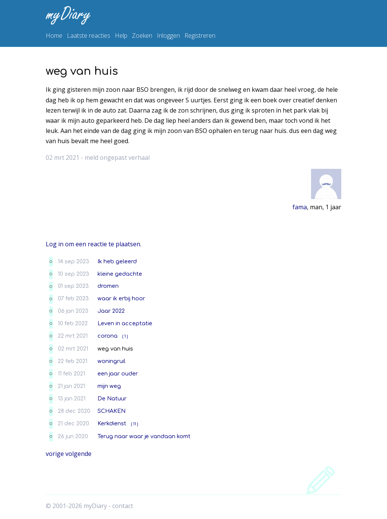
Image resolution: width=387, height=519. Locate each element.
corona (108, 336)
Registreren (199, 35)
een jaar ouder (118, 374)
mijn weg (109, 386)
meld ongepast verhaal (117, 157)
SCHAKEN (111, 411)
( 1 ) (125, 336)
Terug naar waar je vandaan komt (144, 436)
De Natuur (112, 398)
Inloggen (168, 35)
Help (121, 35)
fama (300, 207)
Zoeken (142, 35)
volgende (78, 453)
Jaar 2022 (111, 311)
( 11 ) (134, 424)
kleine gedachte (120, 274)
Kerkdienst (112, 423)
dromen (108, 286)
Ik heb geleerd (117, 261)
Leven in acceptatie (125, 323)
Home (54, 35)
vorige (55, 453)
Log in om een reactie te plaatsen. (93, 244)
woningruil (111, 361)
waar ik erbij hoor (121, 298)
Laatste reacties (88, 35)
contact (122, 506)
